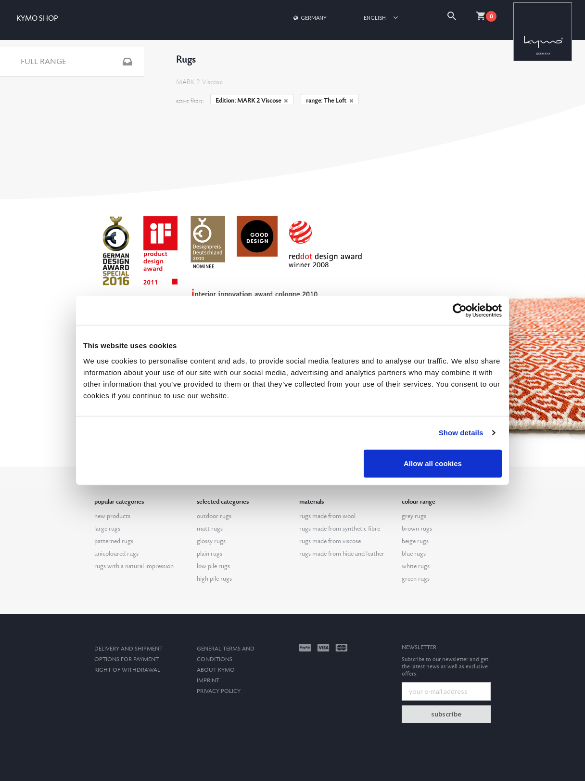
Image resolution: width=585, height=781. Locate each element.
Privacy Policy (219, 691)
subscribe (446, 714)
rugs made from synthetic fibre (339, 529)
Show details (461, 433)
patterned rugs (113, 541)
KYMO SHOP (37, 18)
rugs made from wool (327, 516)
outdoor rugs (214, 516)
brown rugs (417, 529)
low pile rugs (213, 566)
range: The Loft (330, 100)
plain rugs (209, 554)
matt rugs (210, 529)
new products (112, 516)
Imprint (208, 680)
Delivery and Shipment (128, 648)
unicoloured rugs (116, 554)
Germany (309, 17)
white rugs (416, 566)
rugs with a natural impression (134, 566)
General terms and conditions (225, 654)
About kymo (216, 670)
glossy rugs (211, 541)
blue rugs (414, 554)
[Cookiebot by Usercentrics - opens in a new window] (460, 310)
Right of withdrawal (127, 670)
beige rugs (415, 541)
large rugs (107, 529)
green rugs (416, 579)
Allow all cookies (433, 463)
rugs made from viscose (330, 541)
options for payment (126, 659)
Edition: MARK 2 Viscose (252, 100)
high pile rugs (214, 579)
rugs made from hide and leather (341, 554)
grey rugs (414, 516)
